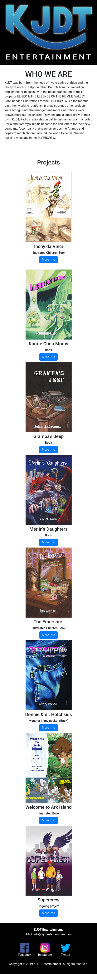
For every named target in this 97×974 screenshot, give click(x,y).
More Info (48, 259)
